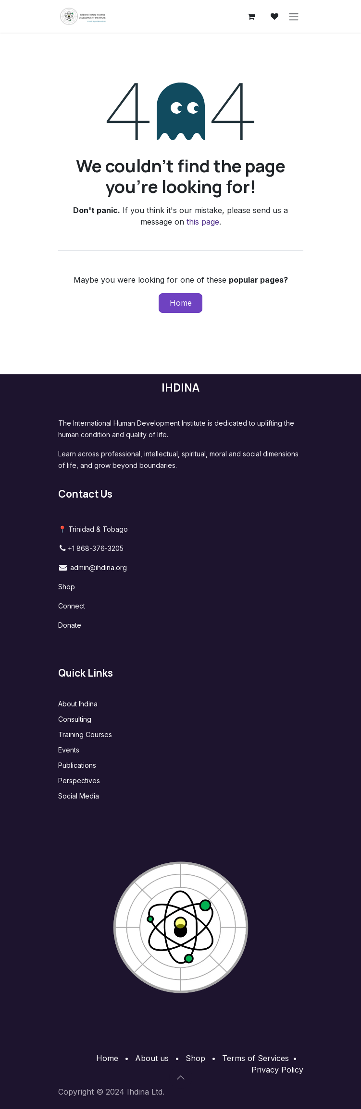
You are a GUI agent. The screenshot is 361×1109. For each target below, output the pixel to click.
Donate (69, 625)
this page (203, 222)
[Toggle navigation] (293, 16)
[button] (180, 1077)
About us (152, 1058)
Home (181, 303)
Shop (66, 587)
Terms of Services (255, 1058)
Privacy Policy (277, 1069)
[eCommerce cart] (251, 16)
